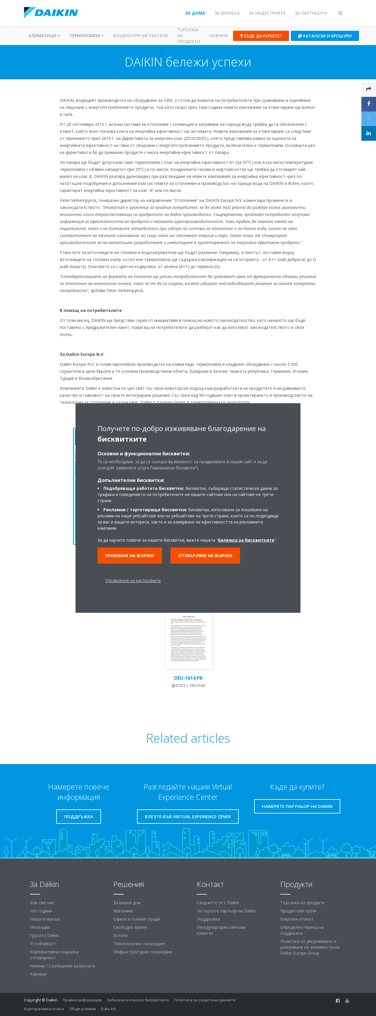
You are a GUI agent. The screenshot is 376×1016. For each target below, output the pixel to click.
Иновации (40, 927)
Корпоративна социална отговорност (54, 954)
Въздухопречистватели (140, 35)
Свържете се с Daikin (218, 902)
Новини (218, 35)
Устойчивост (43, 943)
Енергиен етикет (296, 919)
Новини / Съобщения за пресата (62, 966)
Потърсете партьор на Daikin (226, 911)
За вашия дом (127, 902)
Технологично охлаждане (139, 943)
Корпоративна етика (44, 1008)
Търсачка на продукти (188, 35)
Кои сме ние (42, 902)
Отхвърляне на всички (205, 555)
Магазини (123, 911)
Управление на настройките (133, 580)
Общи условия (82, 1008)
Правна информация (82, 1000)
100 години (41, 911)
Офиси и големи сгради (136, 919)
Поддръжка (208, 919)
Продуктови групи (298, 911)
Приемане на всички (129, 555)
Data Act (108, 1008)
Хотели (120, 935)
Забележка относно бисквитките (138, 1000)
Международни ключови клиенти (221, 930)
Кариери (38, 974)
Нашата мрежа (45, 919)
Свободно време (130, 927)
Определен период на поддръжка (302, 930)
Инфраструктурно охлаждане (142, 952)
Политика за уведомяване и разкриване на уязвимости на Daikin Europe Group (309, 947)
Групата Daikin (44, 935)
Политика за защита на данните (204, 1000)
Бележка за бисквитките (246, 540)
